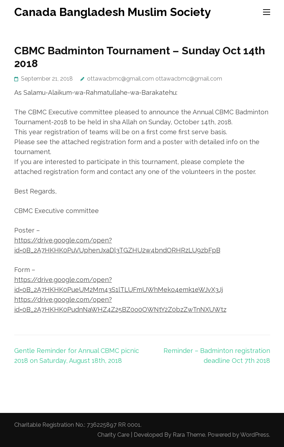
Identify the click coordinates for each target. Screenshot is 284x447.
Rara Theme (189, 434)
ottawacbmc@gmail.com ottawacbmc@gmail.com (154, 78)
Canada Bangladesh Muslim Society (112, 11)
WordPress (254, 434)
